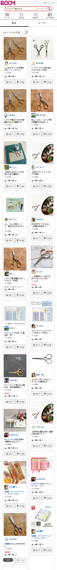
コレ (11, 82)
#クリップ (12, 494)
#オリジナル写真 (11, 439)
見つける (21, 15)
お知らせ (36, 15)
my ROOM (50, 15)
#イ (17, 494)
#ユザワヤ (35, 484)
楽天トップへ (49, 3)
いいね (21, 82)
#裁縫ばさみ (9, 544)
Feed (7, 15)
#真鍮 (6, 492)
